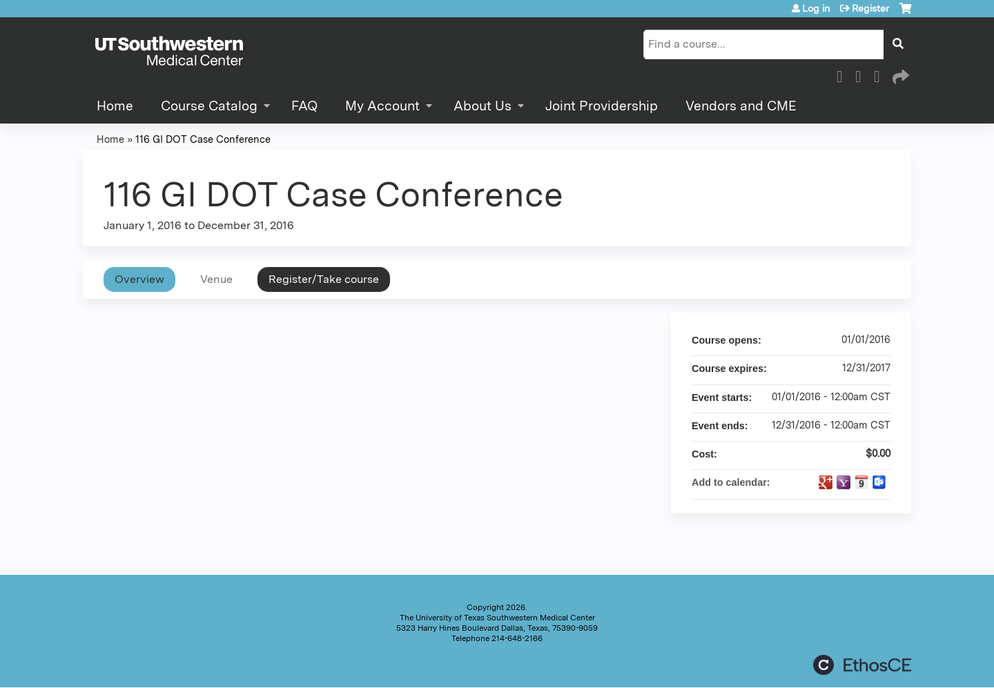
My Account (382, 106)
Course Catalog (209, 106)
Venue (216, 279)
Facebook (843, 74)
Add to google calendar (825, 482)
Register (870, 8)
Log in (816, 8)
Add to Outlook (879, 482)
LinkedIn (881, 74)
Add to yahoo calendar (843, 482)
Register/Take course (324, 279)
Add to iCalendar (861, 482)
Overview (139, 279)
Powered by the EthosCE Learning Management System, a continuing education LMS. (862, 665)
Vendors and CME (741, 106)
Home (115, 106)
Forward (899, 74)
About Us (482, 106)
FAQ (304, 106)
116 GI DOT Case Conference (203, 139)
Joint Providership (601, 106)
